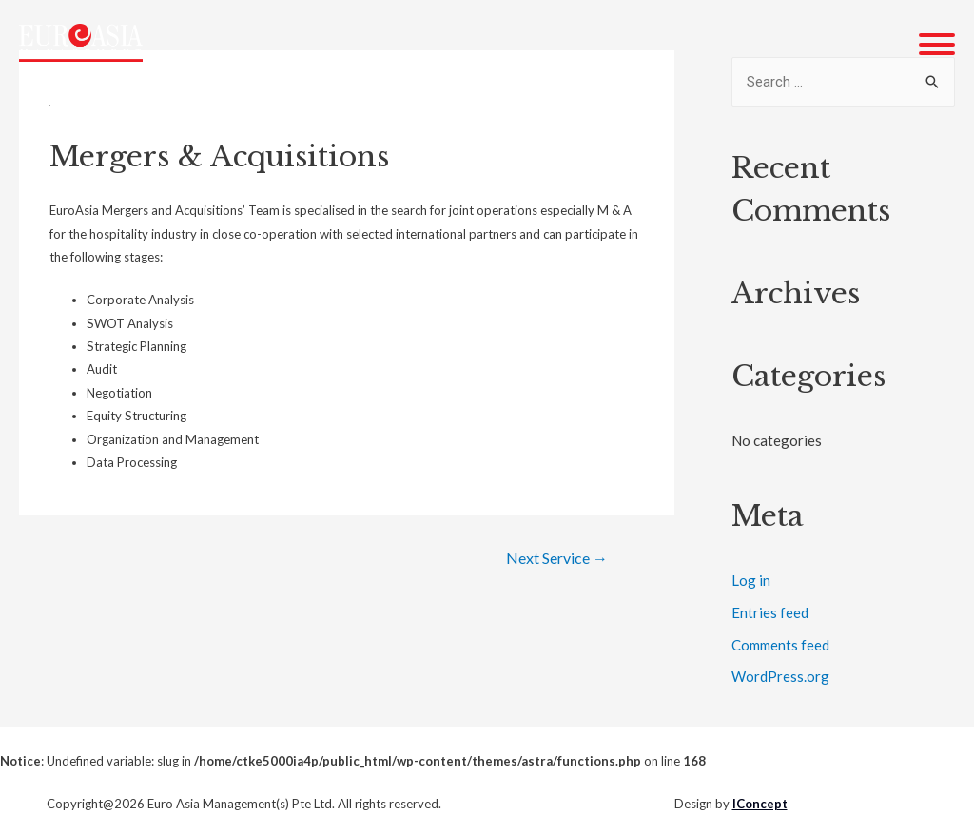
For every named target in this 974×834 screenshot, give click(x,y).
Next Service (557, 558)
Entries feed (769, 612)
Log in (750, 580)
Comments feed (780, 644)
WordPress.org (780, 676)
